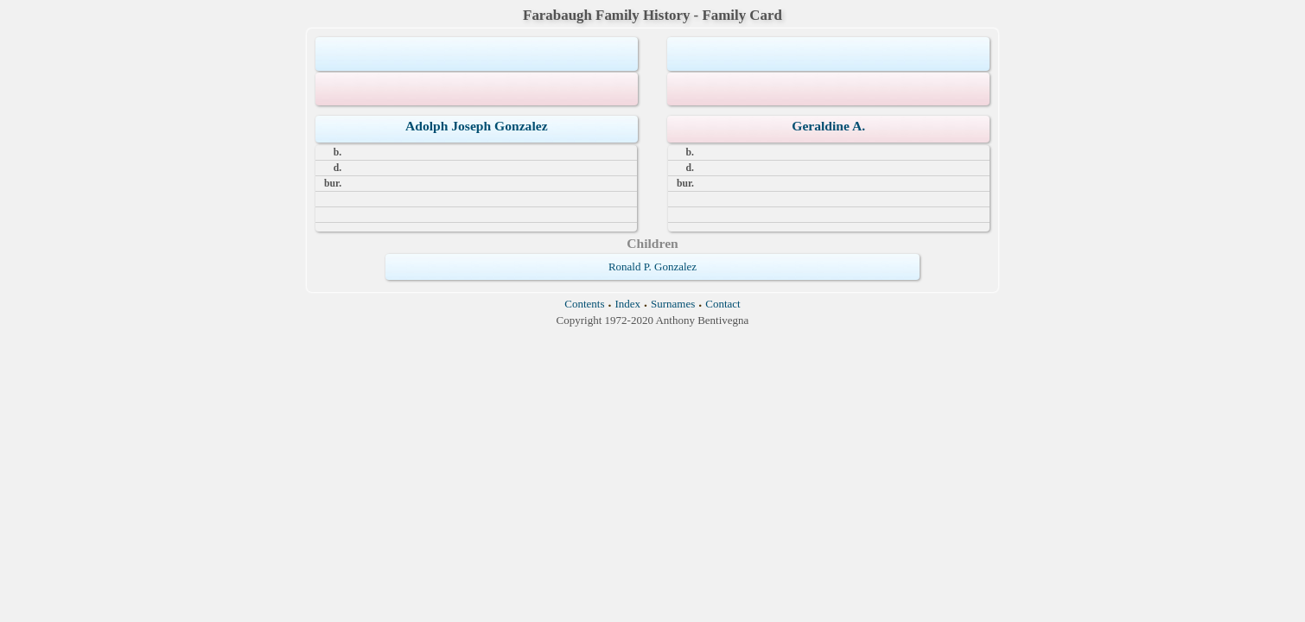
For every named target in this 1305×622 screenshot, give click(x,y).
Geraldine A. (828, 125)
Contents (584, 303)
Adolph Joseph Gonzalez (476, 125)
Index (627, 303)
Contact (722, 303)
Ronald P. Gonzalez (652, 266)
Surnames (673, 303)
